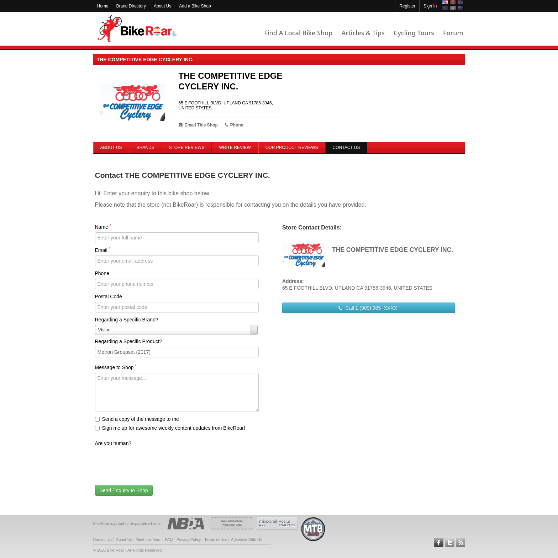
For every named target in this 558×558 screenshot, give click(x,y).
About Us (162, 6)
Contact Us (102, 539)
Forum (453, 33)
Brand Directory (131, 6)
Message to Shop (116, 367)
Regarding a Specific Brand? (126, 319)
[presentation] (149, 462)
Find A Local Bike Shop (298, 33)
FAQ (169, 539)
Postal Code (108, 296)
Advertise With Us (246, 539)
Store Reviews (187, 147)
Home (103, 6)
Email (102, 250)
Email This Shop (198, 125)
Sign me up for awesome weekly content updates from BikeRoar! (170, 428)
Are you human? (113, 443)
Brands (145, 147)
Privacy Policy (189, 539)
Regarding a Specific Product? (128, 341)
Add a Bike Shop (195, 6)
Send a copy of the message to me (137, 419)
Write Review (235, 147)
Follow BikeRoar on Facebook (438, 542)
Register (407, 6)
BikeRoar (137, 28)
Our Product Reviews (291, 147)
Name (103, 226)
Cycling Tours (414, 33)
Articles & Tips (362, 33)
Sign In (430, 6)
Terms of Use (215, 539)
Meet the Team (149, 539)
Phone (102, 273)
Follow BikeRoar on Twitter (449, 542)
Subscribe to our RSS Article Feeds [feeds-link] (460, 542)
